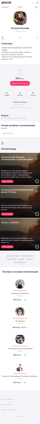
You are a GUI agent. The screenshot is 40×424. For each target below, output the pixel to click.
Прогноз (22, 259)
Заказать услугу (8, 133)
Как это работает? (8, 399)
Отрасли (4, 187)
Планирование (12, 259)
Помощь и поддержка (9, 410)
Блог (36, 7)
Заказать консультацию (20, 83)
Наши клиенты (7, 404)
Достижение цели (13, 256)
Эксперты (5, 7)
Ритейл (10, 187)
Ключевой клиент (27, 256)
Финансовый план (20, 262)
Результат (30, 259)
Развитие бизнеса (13, 154)
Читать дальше (7, 181)
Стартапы (10, 220)
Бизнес (3, 154)
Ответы (20, 7)
